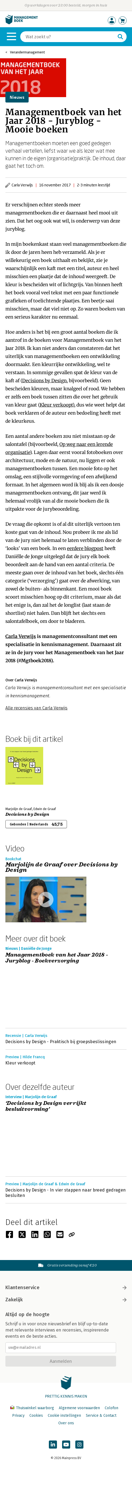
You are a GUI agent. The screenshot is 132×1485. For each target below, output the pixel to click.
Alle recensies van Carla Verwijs (36, 708)
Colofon (111, 1408)
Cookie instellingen (64, 1415)
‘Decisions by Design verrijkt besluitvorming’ (45, 1106)
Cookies (36, 1415)
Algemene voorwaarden (79, 1408)
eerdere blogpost (85, 548)
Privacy (18, 1415)
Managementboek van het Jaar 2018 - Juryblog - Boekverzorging (56, 958)
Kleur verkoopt (56, 405)
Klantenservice (66, 1288)
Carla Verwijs (20, 636)
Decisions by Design (44, 381)
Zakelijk (66, 1300)
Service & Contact (101, 1415)
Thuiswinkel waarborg (32, 1408)
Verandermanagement (27, 52)
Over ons (66, 1423)
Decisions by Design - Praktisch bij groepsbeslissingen (60, 1041)
